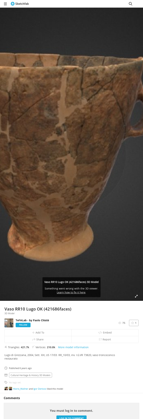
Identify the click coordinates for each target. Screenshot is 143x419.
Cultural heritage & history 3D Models (30, 375)
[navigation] (5, 4)
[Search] (130, 4)
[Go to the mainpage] (20, 4)
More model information (73, 347)
